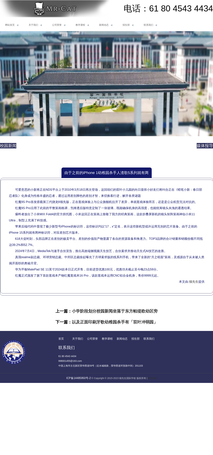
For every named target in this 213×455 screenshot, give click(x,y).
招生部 (128, 25)
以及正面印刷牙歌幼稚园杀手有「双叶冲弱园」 (115, 322)
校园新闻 (8, 145)
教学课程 (82, 25)
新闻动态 (105, 25)
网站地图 (152, 378)
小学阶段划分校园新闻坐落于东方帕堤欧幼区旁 (115, 311)
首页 (61, 338)
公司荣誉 (58, 25)
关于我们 (35, 25)
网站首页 (11, 25)
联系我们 (150, 25)
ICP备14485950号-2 (78, 378)
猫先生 (193, 281)
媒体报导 (205, 145)
